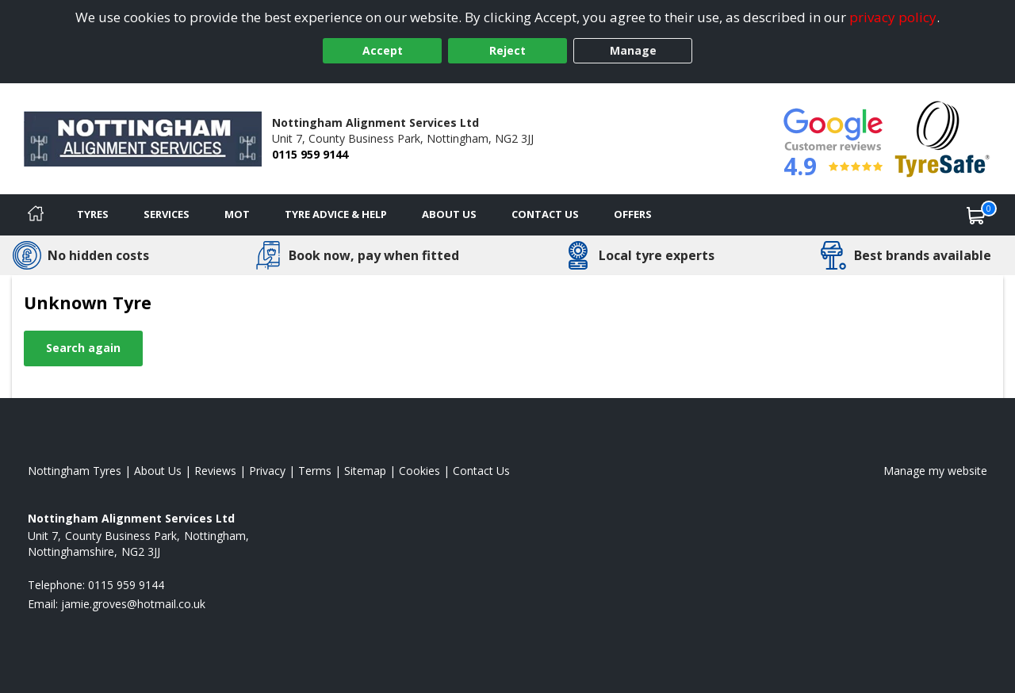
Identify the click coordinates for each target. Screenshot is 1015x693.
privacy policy (892, 17)
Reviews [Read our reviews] (215, 470)
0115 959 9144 (310, 154)
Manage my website (935, 470)
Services (167, 214)
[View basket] (976, 214)
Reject (507, 50)
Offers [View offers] (633, 214)
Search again (83, 347)
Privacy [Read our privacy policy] (267, 470)
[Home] (35, 214)
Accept (382, 50)
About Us (449, 214)
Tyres (93, 214)
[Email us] (133, 603)
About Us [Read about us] (158, 470)
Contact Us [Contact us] (545, 214)
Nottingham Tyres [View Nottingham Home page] (74, 470)
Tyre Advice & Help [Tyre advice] (336, 214)
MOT (237, 214)
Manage (633, 50)
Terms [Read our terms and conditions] (314, 470)
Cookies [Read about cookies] (419, 470)
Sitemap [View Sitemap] (365, 470)
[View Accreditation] (942, 137)
